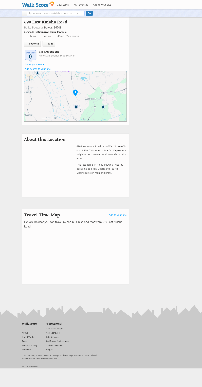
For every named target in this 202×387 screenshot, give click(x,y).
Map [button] (48, 43)
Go (89, 13)
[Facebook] (29, 328)
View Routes (72, 36)
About (25, 333)
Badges (49, 350)
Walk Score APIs (53, 333)
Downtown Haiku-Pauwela (52, 32)
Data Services (52, 337)
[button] (24, 13)
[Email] (34, 328)
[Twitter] (24, 328)
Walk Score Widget (54, 328)
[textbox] (56, 13)
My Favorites (81, 4)
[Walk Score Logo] (38, 4)
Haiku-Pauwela (33, 27)
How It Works (28, 337)
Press (24, 341)
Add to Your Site (102, 4)
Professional (54, 323)
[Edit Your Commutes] (68, 31)
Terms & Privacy (29, 345)
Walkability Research (55, 345)
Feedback (26, 350)
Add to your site (118, 215)
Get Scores (63, 4)
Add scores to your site (38, 69)
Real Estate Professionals (57, 341)
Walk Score (29, 323)
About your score (34, 64)
